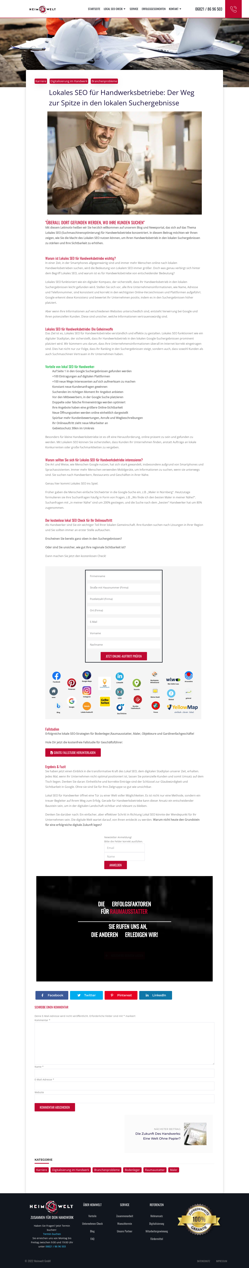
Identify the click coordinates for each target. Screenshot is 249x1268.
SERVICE (124, 1204)
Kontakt (175, 9)
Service (134, 9)
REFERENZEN (157, 1204)
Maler (173, 1170)
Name (39, 1066)
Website (39, 1092)
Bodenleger (132, 1170)
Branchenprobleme (104, 81)
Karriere (40, 81)
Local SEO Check (115, 9)
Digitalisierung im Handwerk (68, 81)
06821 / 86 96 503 (55, 1246)
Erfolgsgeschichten (153, 9)
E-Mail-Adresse (44, 1079)
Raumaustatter (155, 1170)
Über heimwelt (92, 1204)
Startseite (94, 9)
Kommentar (42, 1020)
